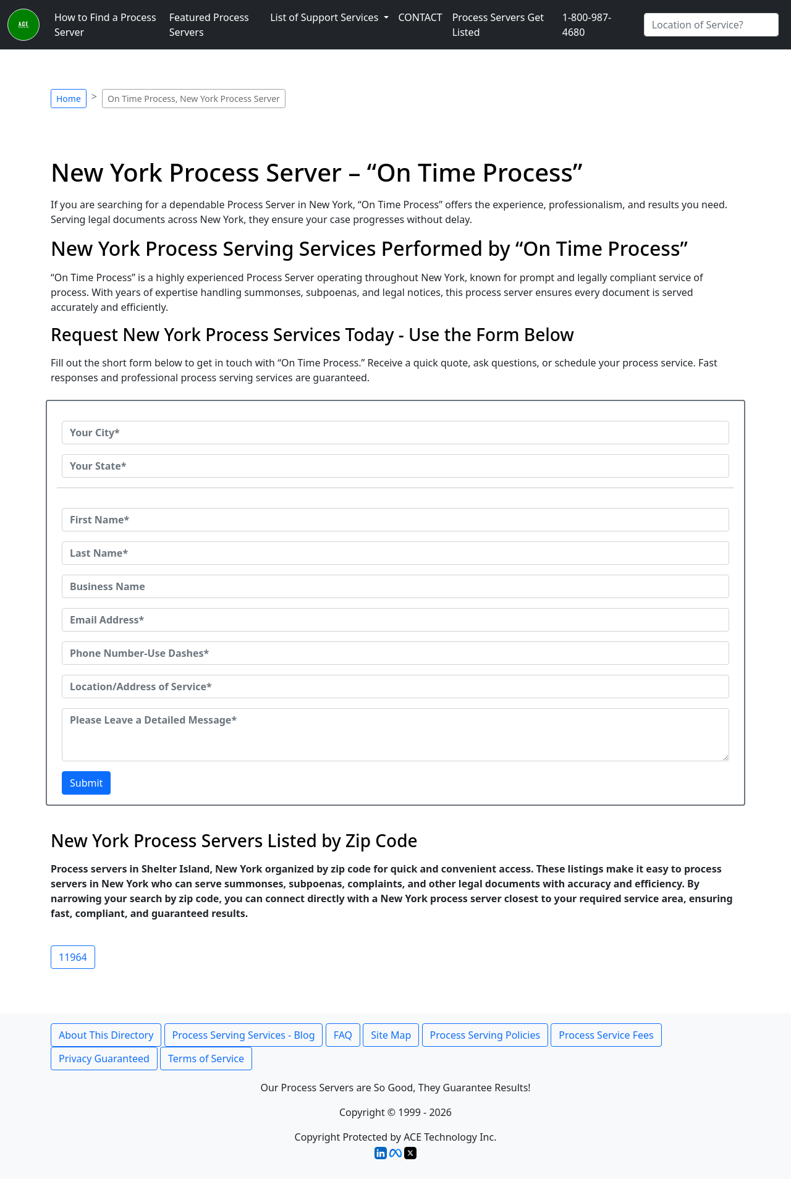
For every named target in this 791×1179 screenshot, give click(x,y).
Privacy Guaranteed (104, 1058)
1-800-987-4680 (587, 25)
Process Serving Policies (485, 1035)
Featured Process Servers (209, 25)
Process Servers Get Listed (498, 25)
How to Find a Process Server (105, 25)
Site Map (391, 1035)
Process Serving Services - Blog (243, 1035)
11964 (73, 957)
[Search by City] (711, 24)
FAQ (343, 1035)
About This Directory (106, 1035)
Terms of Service (206, 1058)
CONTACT (420, 17)
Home (68, 98)
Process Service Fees (606, 1035)
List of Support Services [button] (325, 17)
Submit (86, 783)
